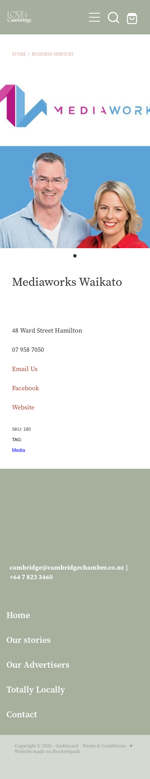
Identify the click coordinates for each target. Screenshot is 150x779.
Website (23, 407)
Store (19, 54)
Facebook (25, 388)
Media (18, 450)
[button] (113, 17)
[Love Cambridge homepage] (46, 17)
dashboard (67, 746)
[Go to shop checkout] (132, 17)
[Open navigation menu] (94, 17)
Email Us (25, 369)
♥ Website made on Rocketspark (73, 749)
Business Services (53, 54)
